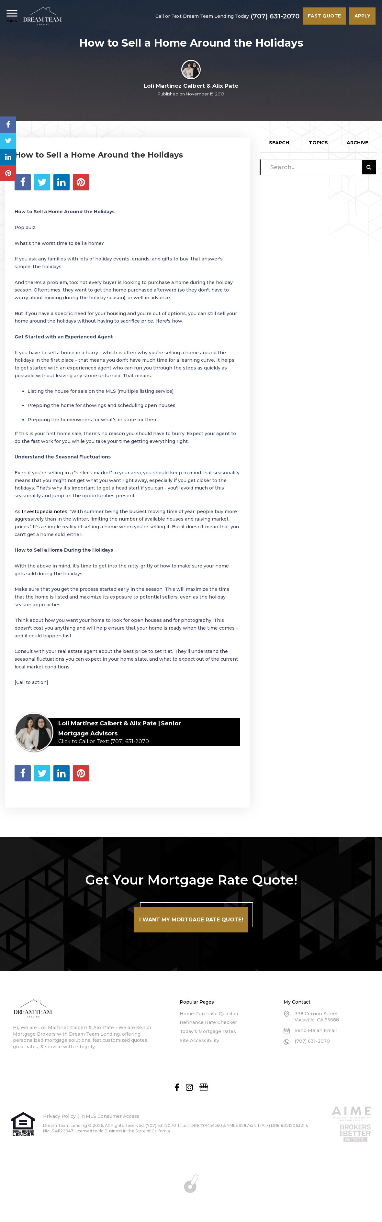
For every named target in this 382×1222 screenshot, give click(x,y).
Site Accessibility (199, 1040)
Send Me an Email (316, 1030)
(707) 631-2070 (275, 16)
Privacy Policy (59, 1116)
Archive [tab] (357, 143)
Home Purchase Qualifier (209, 1014)
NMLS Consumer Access (111, 1116)
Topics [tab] (318, 143)
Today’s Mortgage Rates (208, 1031)
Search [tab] (279, 143)
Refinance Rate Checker (208, 1022)
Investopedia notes (44, 511)
